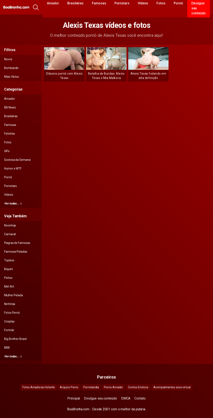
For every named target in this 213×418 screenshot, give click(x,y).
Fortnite (9, 330)
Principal (73, 398)
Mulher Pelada (13, 295)
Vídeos (8, 194)
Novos (8, 59)
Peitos (8, 277)
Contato (139, 398)
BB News (10, 107)
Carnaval (10, 234)
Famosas (10, 125)
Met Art (9, 286)
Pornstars (10, 186)
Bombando (11, 68)
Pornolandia (91, 387)
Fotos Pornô (12, 312)
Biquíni (8, 269)
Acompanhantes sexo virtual (172, 387)
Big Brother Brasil (15, 339)
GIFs (7, 151)
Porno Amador (113, 387)
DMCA (126, 398)
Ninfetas (9, 304)
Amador (9, 98)
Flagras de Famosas (17, 243)
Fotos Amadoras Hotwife (38, 387)
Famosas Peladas (15, 251)
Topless (9, 260)
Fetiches (9, 133)
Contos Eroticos (138, 387)
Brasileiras (11, 116)
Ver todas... (13, 203)
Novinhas (10, 225)
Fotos (7, 142)
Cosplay (9, 321)
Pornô (8, 177)
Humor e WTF (13, 168)
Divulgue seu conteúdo (100, 398)
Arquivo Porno (69, 387)
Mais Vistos (11, 76)
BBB (7, 347)
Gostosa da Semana (17, 159)
